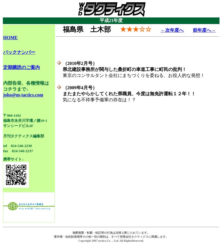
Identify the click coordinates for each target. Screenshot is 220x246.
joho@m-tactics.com (23, 94)
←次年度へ (172, 30)
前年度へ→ (204, 30)
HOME (10, 37)
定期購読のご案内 (21, 67)
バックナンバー (19, 52)
